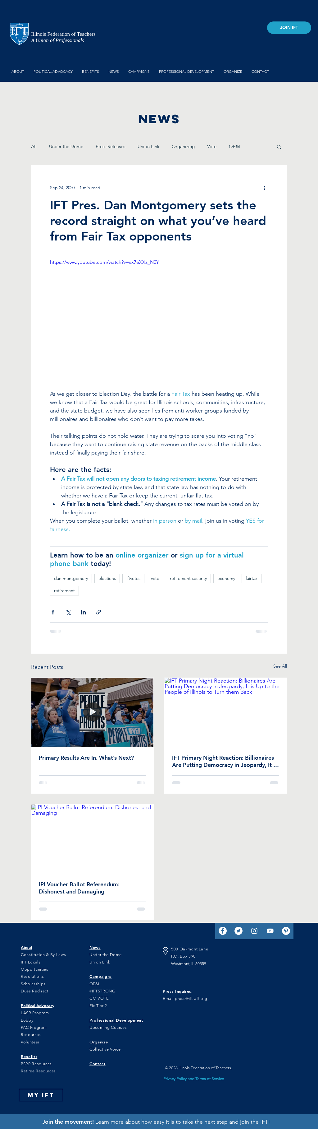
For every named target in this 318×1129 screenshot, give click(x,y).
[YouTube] (270, 931)
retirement (64, 590)
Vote (211, 146)
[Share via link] (99, 612)
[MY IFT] (41, 1095)
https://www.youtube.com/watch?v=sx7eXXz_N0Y (104, 262)
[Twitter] (238, 931)
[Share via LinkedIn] (83, 612)
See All (280, 666)
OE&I (234, 146)
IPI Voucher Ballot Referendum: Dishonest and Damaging (79, 888)
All (34, 146)
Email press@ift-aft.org (185, 998)
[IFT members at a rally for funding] (92, 712)
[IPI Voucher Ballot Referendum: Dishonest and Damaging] (92, 839)
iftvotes (133, 578)
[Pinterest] (286, 931)
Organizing (183, 146)
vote (155, 578)
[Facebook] (223, 931)
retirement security (188, 578)
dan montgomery (71, 578)
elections (107, 578)
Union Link (148, 146)
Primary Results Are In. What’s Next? (86, 757)
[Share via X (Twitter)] (68, 612)
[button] (279, 146)
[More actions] (264, 188)
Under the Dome (66, 146)
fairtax (251, 578)
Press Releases (110, 146)
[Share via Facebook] (53, 612)
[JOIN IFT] (289, 27)
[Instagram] (254, 931)
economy (226, 578)
